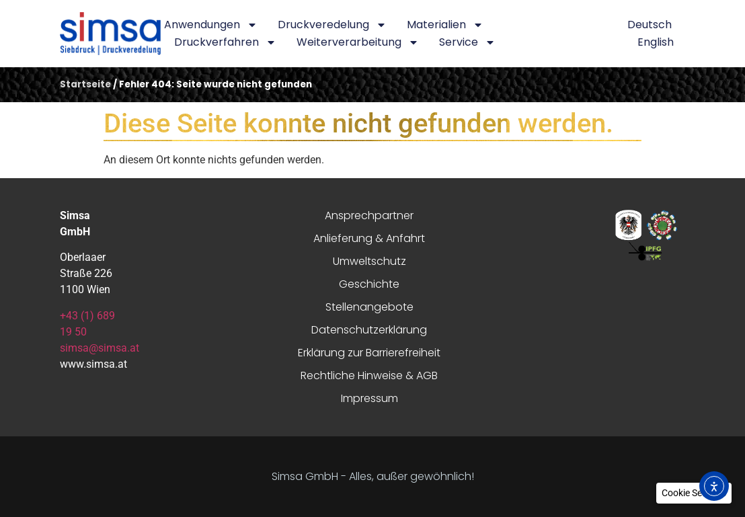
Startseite (85, 84)
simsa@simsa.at (99, 348)
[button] (694, 493)
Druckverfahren (225, 42)
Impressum (369, 398)
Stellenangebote (369, 307)
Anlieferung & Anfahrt (369, 238)
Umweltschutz (369, 261)
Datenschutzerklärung (369, 329)
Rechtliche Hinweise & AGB (369, 375)
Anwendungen (211, 25)
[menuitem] (649, 25)
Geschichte (369, 284)
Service (467, 42)
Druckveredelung (332, 25)
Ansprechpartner (369, 215)
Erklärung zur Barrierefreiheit (369, 352)
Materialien (445, 25)
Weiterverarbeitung (358, 42)
